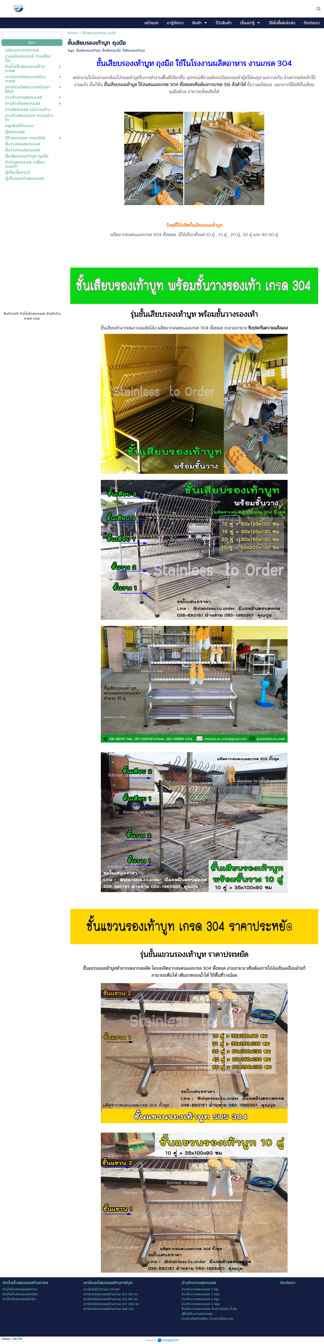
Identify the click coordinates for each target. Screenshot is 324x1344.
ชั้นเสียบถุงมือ (111, 50)
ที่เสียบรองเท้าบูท (134, 50)
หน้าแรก (72, 33)
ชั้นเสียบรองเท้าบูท (88, 50)
